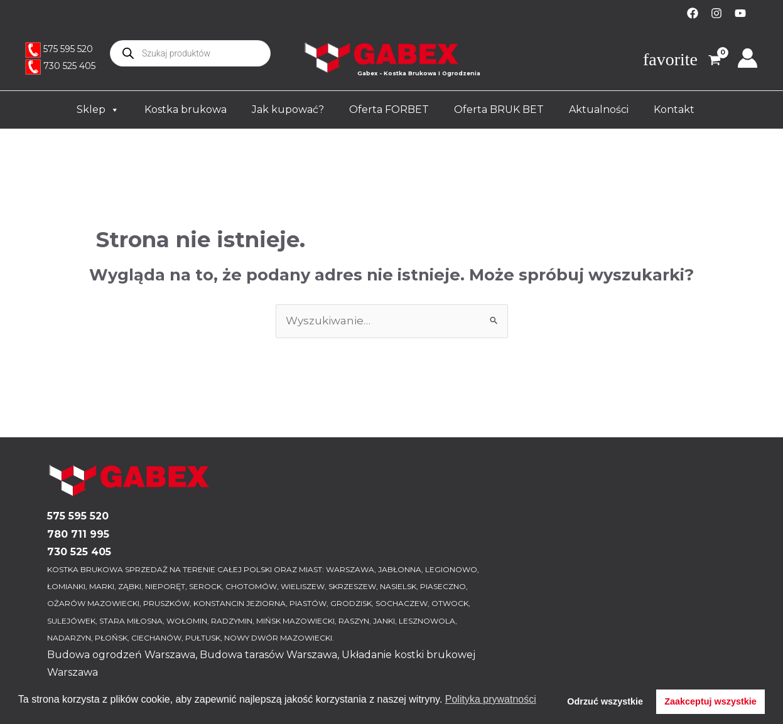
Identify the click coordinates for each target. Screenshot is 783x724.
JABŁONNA (399, 569)
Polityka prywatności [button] (490, 699)
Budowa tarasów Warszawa (268, 655)
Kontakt (674, 109)
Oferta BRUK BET (499, 109)
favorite (670, 59)
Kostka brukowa (185, 109)
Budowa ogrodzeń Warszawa (121, 655)
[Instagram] (716, 13)
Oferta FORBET (389, 109)
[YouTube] (740, 13)
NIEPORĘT (165, 586)
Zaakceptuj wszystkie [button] (710, 701)
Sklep (98, 109)
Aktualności (599, 109)
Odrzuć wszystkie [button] (605, 701)
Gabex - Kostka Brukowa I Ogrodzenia (418, 73)
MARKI (101, 586)
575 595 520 (68, 49)
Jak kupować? (288, 109)
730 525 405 (69, 66)
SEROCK (205, 586)
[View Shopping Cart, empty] (710, 61)
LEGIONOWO (451, 569)
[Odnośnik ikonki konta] (747, 58)
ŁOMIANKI (66, 586)
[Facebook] (692, 13)
